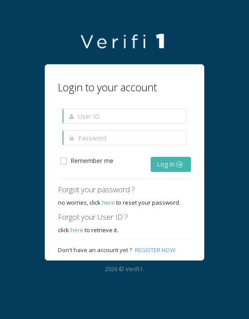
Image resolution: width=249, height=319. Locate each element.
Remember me (86, 160)
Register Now (155, 250)
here (108, 202)
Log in (170, 164)
